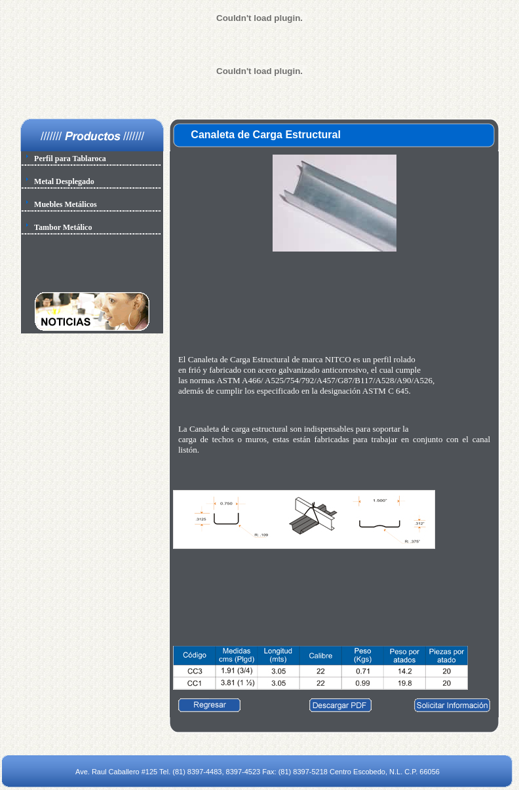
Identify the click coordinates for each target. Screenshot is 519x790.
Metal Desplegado (64, 181)
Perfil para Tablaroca (70, 158)
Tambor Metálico (63, 227)
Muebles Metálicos (65, 204)
